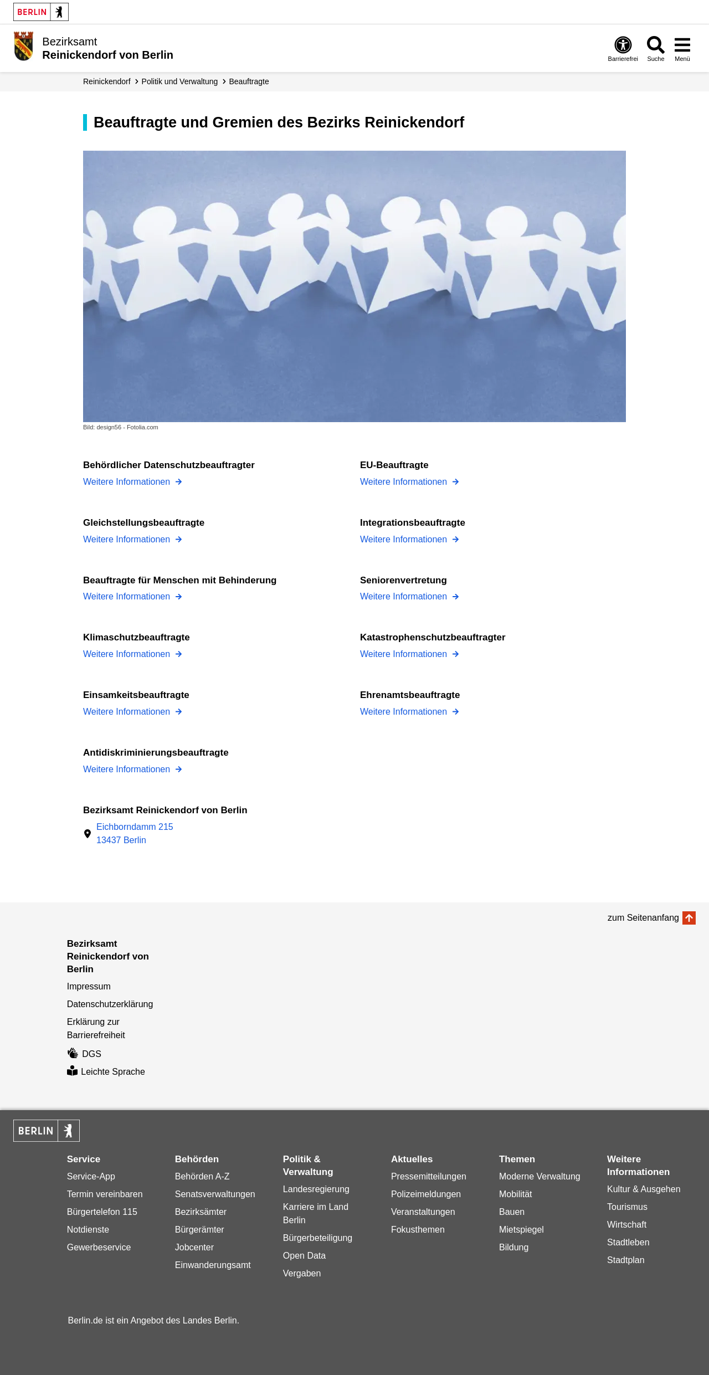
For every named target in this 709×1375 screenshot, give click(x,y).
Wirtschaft (626, 1224)
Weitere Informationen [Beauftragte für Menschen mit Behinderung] (128, 596)
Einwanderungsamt (213, 1265)
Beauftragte (249, 81)
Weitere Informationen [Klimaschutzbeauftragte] (128, 654)
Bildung (513, 1247)
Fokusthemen (418, 1229)
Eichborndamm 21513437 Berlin (134, 833)
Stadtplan (626, 1260)
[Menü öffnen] (682, 48)
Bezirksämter (201, 1212)
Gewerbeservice (99, 1247)
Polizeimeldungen (426, 1194)
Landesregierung (316, 1189)
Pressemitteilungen (428, 1176)
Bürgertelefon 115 (102, 1212)
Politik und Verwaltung (180, 81)
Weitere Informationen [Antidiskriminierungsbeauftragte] (128, 769)
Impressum (89, 986)
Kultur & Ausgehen (644, 1189)
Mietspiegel (521, 1229)
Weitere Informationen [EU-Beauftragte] (405, 481)
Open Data (304, 1255)
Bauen (512, 1212)
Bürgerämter (199, 1229)
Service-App (91, 1176)
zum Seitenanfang (643, 917)
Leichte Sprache (106, 1071)
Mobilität (515, 1194)
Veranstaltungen (423, 1212)
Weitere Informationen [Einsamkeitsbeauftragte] (128, 711)
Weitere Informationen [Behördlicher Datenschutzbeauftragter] (128, 481)
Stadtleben (628, 1242)
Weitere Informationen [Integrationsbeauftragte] (405, 539)
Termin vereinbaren (105, 1194)
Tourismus (627, 1207)
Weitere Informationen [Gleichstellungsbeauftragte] (128, 539)
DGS (84, 1054)
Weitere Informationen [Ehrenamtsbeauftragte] (405, 711)
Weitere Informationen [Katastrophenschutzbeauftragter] (405, 654)
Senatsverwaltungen (215, 1194)
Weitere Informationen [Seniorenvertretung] (405, 596)
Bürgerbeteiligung (317, 1238)
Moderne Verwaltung (539, 1176)
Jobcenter (194, 1247)
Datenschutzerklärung (110, 1004)
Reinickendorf (107, 81)
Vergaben (302, 1273)
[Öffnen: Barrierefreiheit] (623, 48)
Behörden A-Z (202, 1176)
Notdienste (88, 1229)
